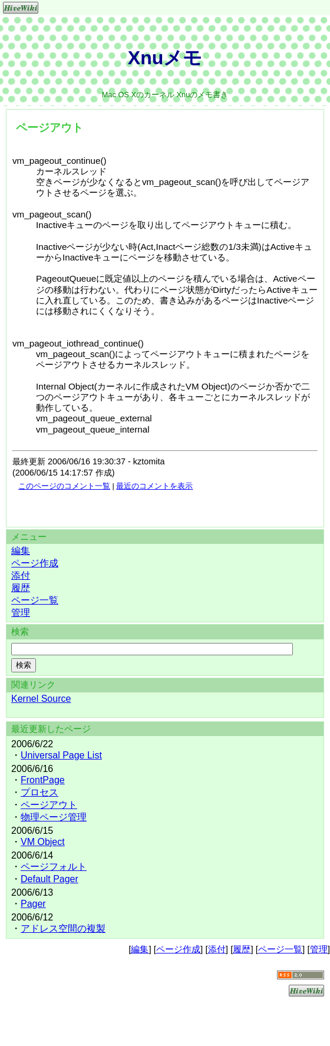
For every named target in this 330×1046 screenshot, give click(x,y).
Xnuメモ (165, 57)
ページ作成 (34, 563)
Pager (33, 904)
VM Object (43, 842)
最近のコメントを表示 (154, 485)
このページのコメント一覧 (64, 485)
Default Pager (49, 879)
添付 (20, 575)
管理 (20, 613)
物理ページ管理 (54, 817)
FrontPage (43, 780)
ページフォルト (54, 867)
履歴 (20, 588)
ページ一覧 (34, 600)
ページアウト (49, 805)
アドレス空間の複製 (63, 928)
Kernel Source (41, 699)
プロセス (39, 792)
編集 (20, 551)
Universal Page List (61, 755)
